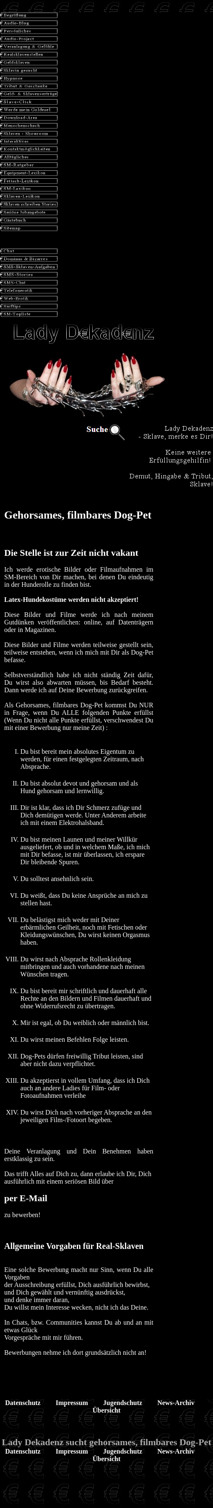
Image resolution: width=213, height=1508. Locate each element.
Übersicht (107, 1410)
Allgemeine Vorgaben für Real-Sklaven (73, 1246)
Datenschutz (22, 1402)
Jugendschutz (122, 1402)
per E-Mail (25, 1198)
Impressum (72, 1402)
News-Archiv (176, 1402)
